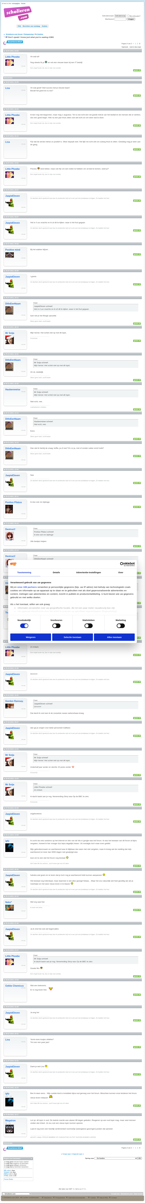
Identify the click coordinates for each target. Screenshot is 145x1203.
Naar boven (138, 1194)
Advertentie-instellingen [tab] (88, 572)
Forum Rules (8, 1179)
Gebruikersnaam (108, 16)
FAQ (19, 26)
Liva (7, 88)
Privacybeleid (59, 1198)
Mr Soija (9, 333)
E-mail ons (116, 1194)
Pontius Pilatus (13, 502)
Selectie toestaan (72, 637)
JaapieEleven (12, 196)
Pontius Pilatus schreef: (44, 532)
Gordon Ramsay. (14, 701)
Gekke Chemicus (14, 986)
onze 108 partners (27, 587)
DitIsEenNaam (13, 303)
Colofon (92, 1198)
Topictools (125, 47)
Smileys (7, 1172)
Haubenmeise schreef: (43, 421)
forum (23, 3)
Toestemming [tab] (24, 572)
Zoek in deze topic (135, 47)
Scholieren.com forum (14, 34)
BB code (7, 1170)
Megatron (10, 1120)
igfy (7, 841)
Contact (113, 1198)
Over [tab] (120, 572)
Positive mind (12, 250)
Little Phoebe (12, 57)
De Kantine (39, 34)
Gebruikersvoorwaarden (75, 1198)
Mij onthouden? (133, 16)
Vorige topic (67, 1154)
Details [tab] (56, 572)
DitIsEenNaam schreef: (44, 559)
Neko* (8, 902)
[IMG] (6, 1174)
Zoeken (44, 26)
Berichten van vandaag (31, 26)
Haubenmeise (12, 389)
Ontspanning (29, 34)
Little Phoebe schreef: (43, 787)
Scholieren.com (127, 1194)
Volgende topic (77, 1154)
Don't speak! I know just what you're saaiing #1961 (31, 37)
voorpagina (16, 3)
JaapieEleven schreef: (43, 306)
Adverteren (47, 1198)
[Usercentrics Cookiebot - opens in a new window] (122, 564)
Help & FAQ (102, 1198)
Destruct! (10, 529)
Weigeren (30, 637)
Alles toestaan (114, 637)
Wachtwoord (109, 19)
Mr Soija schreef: (41, 362)
